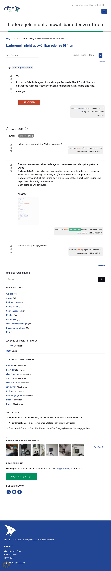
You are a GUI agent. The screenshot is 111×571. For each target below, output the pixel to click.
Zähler (9, 298)
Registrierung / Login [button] (21, 476)
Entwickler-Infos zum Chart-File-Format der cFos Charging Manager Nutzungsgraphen (49, 428)
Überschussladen (14, 311)
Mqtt (8, 332)
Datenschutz (20, 563)
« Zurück (101, 62)
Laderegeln (11, 319)
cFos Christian (12, 374)
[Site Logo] (10, 530)
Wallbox (9, 294)
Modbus (10, 315)
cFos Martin (11, 383)
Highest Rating (26, 136)
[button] (6, 564)
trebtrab (10, 378)
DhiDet (9, 404)
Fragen (9, 38)
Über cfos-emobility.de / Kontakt (88, 5)
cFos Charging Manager (17, 324)
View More (98, 447)
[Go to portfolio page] (12, 450)
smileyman (11, 387)
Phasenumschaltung (15, 328)
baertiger (10, 370)
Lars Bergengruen (14, 395)
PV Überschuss (13, 302)
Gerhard (79, 148)
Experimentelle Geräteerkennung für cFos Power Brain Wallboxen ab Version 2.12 (47, 417)
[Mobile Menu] (104, 11)
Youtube (14, 492)
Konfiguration (12, 307)
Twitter (9, 492)
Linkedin (19, 492)
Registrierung (63, 468)
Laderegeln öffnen (22, 67)
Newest (11, 136)
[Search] (101, 279)
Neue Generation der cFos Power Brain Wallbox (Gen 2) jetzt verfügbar (42, 423)
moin (8, 400)
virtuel (81, 108)
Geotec (66, 229)
